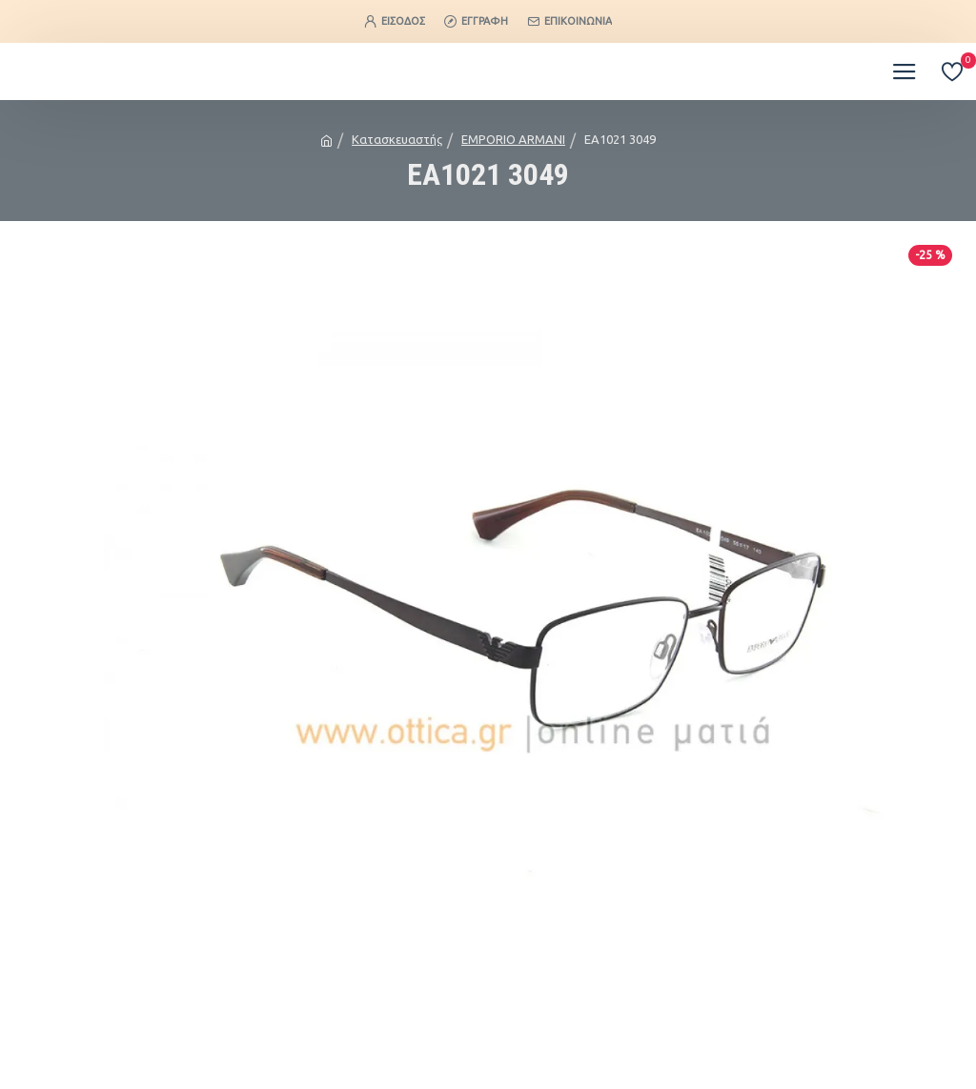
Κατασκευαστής (397, 139)
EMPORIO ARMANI (513, 139)
